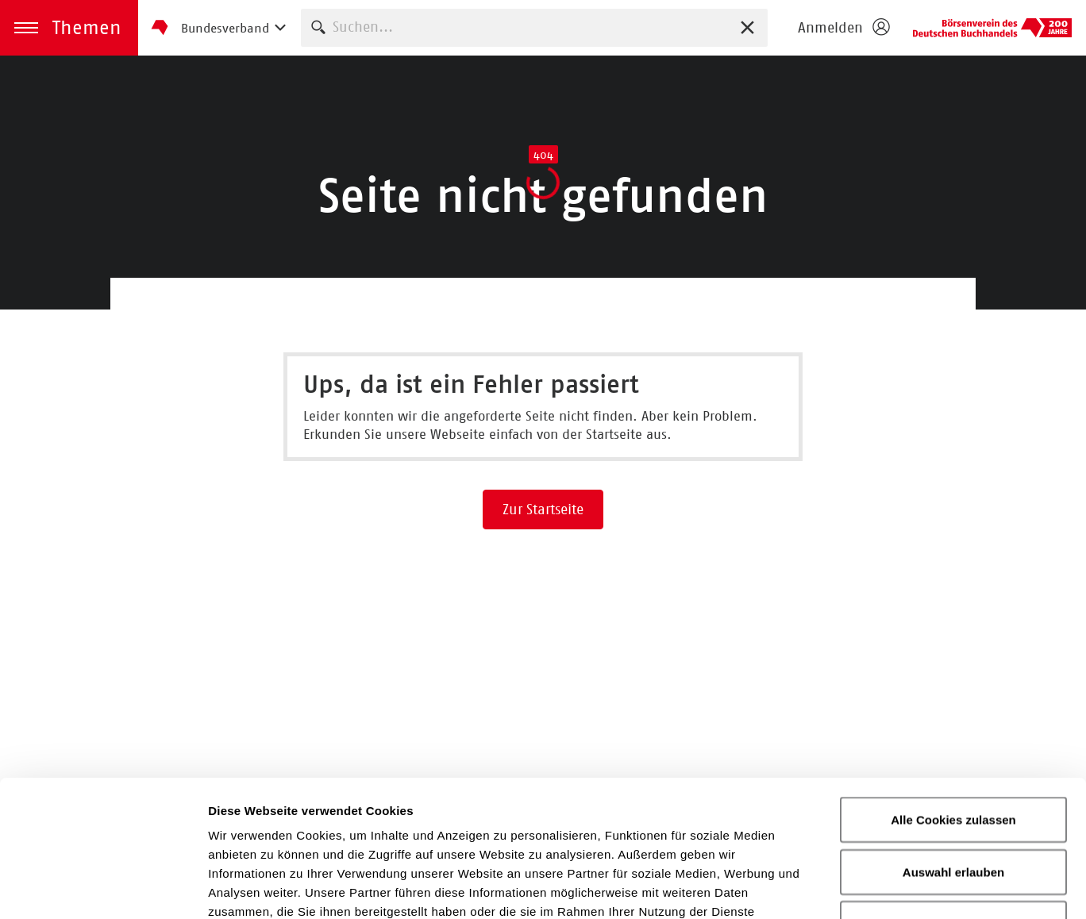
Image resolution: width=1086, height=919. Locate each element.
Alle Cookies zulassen (953, 691)
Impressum (670, 822)
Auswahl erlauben (953, 744)
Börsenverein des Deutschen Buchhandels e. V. (992, 28)
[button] (69, 28)
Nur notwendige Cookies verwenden (953, 805)
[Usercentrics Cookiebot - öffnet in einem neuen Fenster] (102, 888)
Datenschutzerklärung (524, 822)
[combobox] (534, 27)
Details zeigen (844, 887)
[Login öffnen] (843, 28)
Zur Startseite (543, 509)
